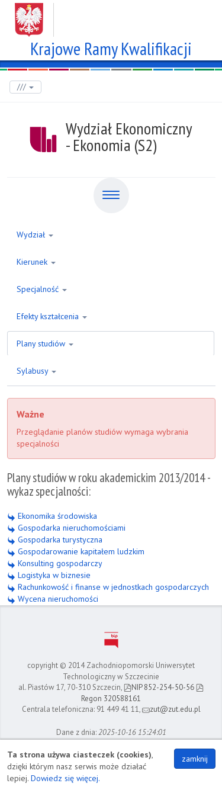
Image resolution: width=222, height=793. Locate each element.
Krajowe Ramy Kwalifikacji (111, 47)
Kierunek (36, 261)
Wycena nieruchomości (52, 598)
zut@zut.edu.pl (171, 709)
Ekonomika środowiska (52, 516)
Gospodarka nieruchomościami (66, 527)
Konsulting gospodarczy (54, 563)
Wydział (35, 234)
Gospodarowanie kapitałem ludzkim (75, 551)
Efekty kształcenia (52, 316)
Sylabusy (36, 370)
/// (25, 87)
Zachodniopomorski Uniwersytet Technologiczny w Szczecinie (111, 15)
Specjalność (42, 289)
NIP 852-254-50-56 (159, 687)
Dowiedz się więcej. (65, 778)
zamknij (195, 758)
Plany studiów (45, 343)
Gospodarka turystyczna (54, 539)
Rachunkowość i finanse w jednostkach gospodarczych (108, 587)
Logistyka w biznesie (49, 575)
